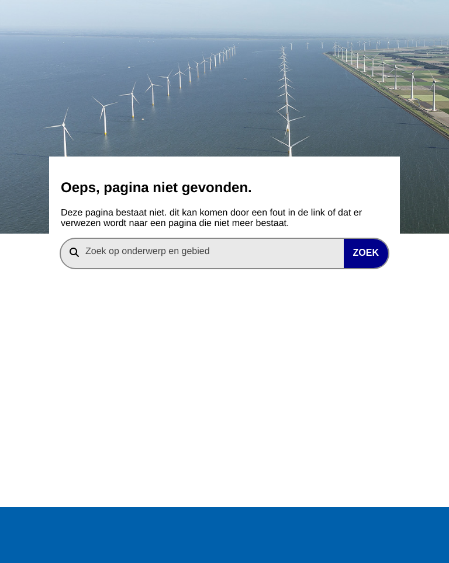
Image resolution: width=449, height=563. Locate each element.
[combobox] (224, 253)
